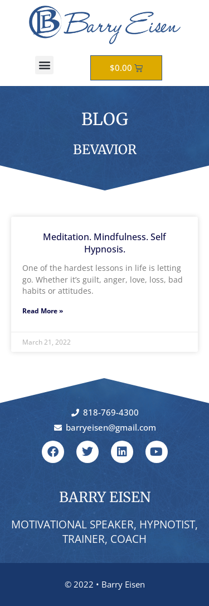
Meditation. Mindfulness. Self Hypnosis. (104, 243)
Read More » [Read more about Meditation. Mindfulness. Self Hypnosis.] (42, 311)
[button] (44, 65)
